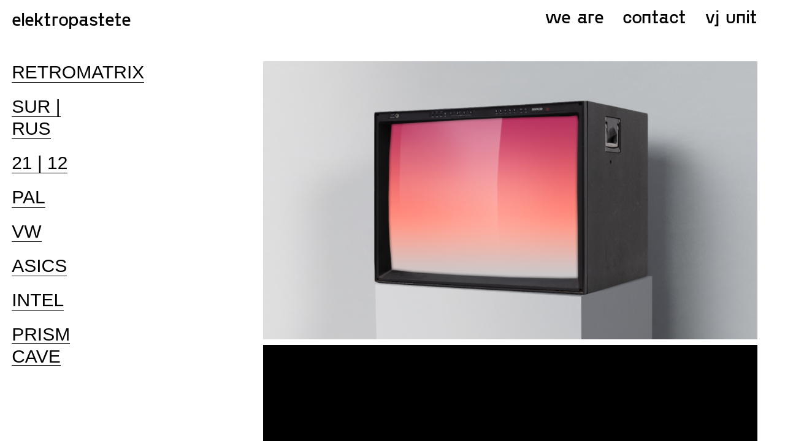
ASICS (39, 265)
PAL (28, 197)
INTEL (38, 300)
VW (26, 231)
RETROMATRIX (78, 72)
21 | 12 (39, 163)
